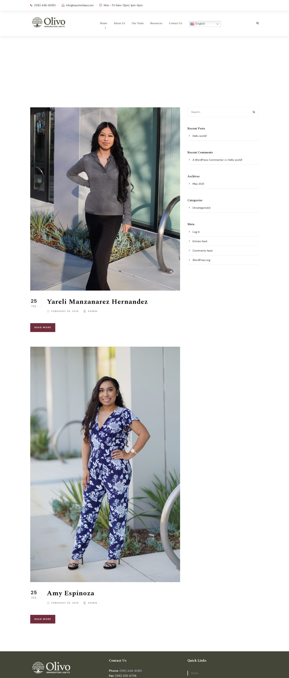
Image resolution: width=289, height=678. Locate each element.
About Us (119, 23)
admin (92, 311)
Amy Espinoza (70, 593)
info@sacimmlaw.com (80, 5)
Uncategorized (201, 207)
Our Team (138, 23)
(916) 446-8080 (131, 671)
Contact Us (175, 23)
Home (103, 23)
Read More (42, 327)
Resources (156, 23)
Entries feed (200, 241)
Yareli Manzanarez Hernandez (97, 302)
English (197, 24)
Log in (196, 231)
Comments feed (203, 250)
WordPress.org (201, 260)
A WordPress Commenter (208, 159)
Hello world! (200, 136)
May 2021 (198, 183)
